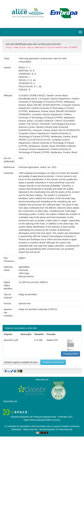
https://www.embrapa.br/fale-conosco (42, 420)
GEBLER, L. (25, 77)
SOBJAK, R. (25, 89)
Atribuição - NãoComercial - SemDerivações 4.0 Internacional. (42, 429)
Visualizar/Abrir (70, 354)
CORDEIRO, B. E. (28, 74)
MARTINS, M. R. (27, 70)
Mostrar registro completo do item (21, 362)
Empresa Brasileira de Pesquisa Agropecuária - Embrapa (39, 416)
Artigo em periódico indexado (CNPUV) (38, 309)
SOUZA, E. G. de (27, 80)
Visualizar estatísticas (53, 362)
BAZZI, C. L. (25, 67)
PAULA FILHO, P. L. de (30, 86)
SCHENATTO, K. (27, 83)
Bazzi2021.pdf (11, 340)
